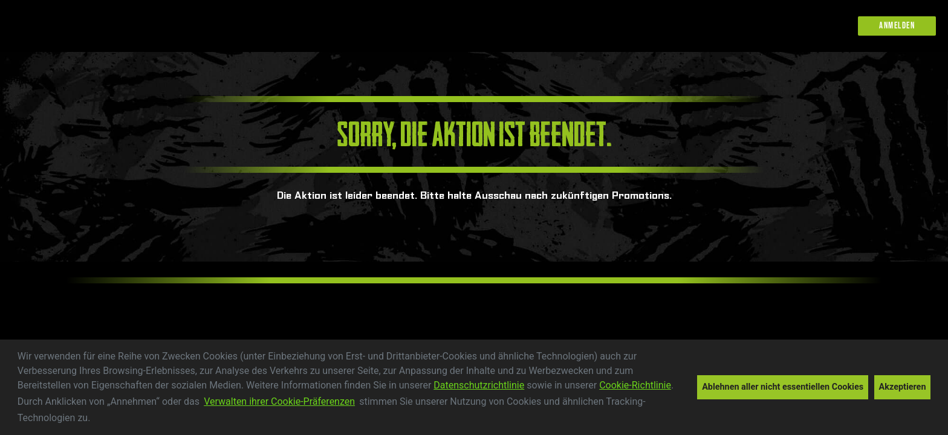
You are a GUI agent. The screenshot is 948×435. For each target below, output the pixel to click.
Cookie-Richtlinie (635, 385)
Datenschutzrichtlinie (478, 385)
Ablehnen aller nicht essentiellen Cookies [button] (782, 387)
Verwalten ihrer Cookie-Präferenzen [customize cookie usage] (279, 401)
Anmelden (897, 25)
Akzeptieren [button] (902, 387)
